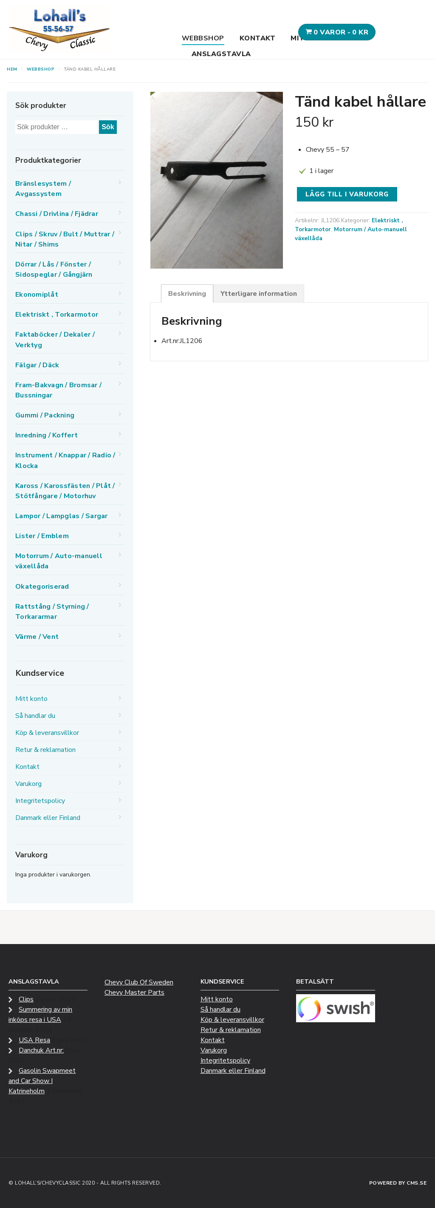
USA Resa (34, 1040)
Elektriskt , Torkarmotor (56, 314)
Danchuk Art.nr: (41, 1050)
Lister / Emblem (42, 536)
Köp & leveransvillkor (47, 732)
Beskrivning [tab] (187, 293)
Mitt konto (31, 698)
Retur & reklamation (45, 749)
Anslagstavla (221, 54)
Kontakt (258, 38)
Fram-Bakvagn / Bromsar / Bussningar (58, 390)
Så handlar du (35, 715)
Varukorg (28, 783)
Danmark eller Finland (47, 817)
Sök (108, 126)
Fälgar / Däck (37, 365)
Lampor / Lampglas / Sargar (61, 516)
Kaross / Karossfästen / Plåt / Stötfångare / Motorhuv (65, 491)
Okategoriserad (42, 586)
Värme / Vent (37, 636)
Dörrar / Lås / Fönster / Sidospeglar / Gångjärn (54, 269)
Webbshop (203, 38)
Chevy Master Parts (134, 992)
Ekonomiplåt (36, 294)
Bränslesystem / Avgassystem (43, 188)
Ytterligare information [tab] (258, 293)
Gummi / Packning (44, 415)
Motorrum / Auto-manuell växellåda (58, 561)
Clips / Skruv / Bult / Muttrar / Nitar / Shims (64, 239)
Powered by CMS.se (398, 1183)
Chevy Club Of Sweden (139, 982)
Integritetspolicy (40, 800)
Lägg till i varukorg (347, 194)
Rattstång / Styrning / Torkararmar (52, 611)
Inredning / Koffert (46, 435)
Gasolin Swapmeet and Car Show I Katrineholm (42, 1081)
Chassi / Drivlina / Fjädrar (56, 213)
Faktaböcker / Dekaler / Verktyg (55, 339)
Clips (26, 999)
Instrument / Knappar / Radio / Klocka (65, 460)
